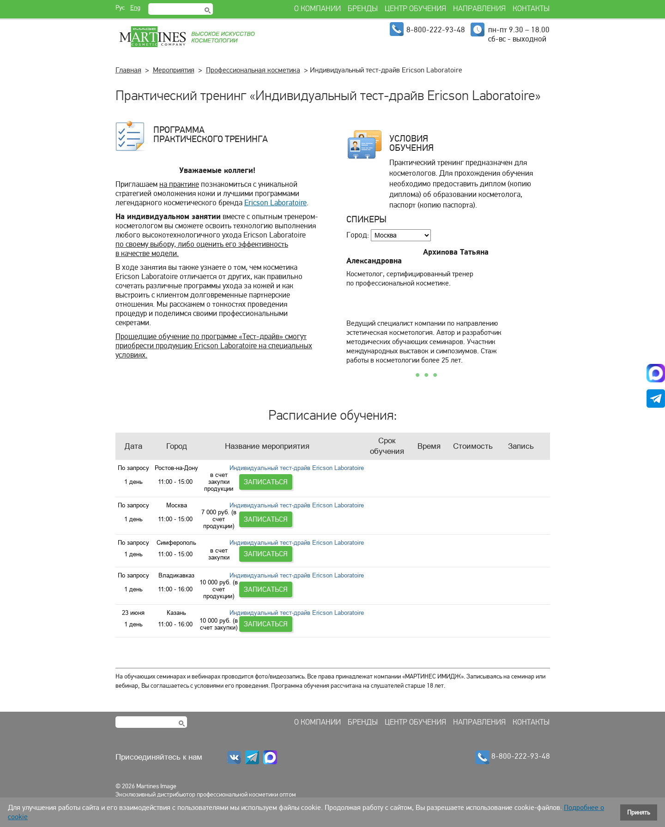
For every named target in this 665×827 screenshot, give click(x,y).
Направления (479, 708)
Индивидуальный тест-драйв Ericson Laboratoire (296, 474)
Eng (135, 8)
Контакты (531, 708)
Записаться (522, 475)
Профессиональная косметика (253, 70)
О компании (317, 708)
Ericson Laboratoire (275, 203)
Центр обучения (415, 708)
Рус (120, 8)
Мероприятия (173, 70)
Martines (186, 36)
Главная (128, 70)
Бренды (363, 708)
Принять (638, 812)
